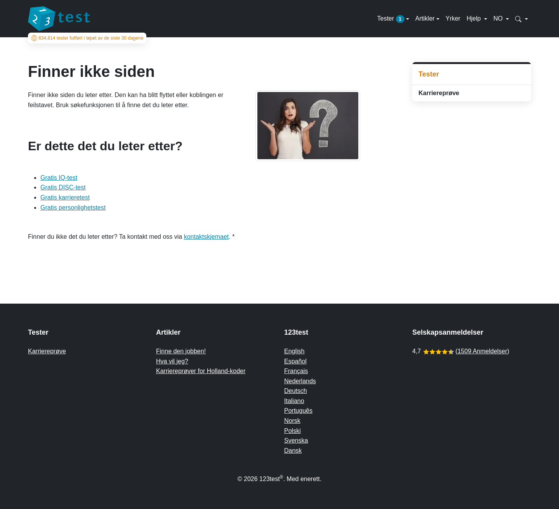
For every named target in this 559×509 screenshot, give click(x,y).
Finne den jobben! (181, 351)
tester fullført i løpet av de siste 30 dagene (87, 38)
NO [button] (498, 18)
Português (298, 410)
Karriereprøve (438, 93)
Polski (292, 430)
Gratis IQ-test (58, 177)
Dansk (293, 450)
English (294, 351)
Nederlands (300, 381)
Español (295, 361)
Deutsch (295, 390)
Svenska (296, 440)
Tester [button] (390, 19)
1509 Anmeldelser (482, 351)
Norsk (292, 420)
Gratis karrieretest (65, 197)
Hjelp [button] (475, 18)
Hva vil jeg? (172, 361)
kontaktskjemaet (206, 236)
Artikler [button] (425, 18)
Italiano (294, 401)
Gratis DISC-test (62, 187)
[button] (521, 18)
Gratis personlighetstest (73, 207)
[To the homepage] (59, 18)
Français (296, 371)
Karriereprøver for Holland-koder (200, 371)
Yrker (453, 18)
